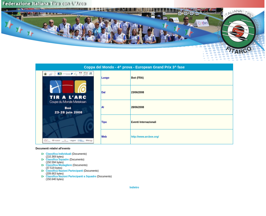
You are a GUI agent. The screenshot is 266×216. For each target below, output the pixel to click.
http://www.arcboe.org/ (145, 136)
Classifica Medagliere (59, 165)
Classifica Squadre (57, 159)
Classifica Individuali (58, 153)
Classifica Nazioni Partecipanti (64, 170)
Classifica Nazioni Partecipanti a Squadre (71, 176)
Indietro (134, 187)
